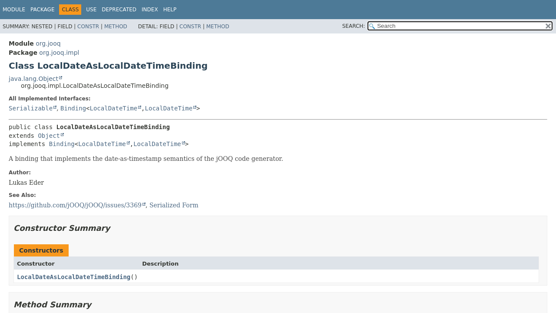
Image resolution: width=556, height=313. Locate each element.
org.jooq (48, 43)
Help (170, 10)
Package (42, 10)
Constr (88, 26)
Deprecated (119, 10)
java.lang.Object (33, 78)
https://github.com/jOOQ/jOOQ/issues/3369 (75, 205)
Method (115, 26)
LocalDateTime (114, 108)
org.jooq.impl (59, 52)
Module (14, 10)
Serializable (31, 108)
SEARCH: (353, 26)
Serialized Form (174, 205)
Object (49, 135)
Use (91, 10)
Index (150, 10)
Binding (73, 108)
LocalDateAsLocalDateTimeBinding (73, 276)
